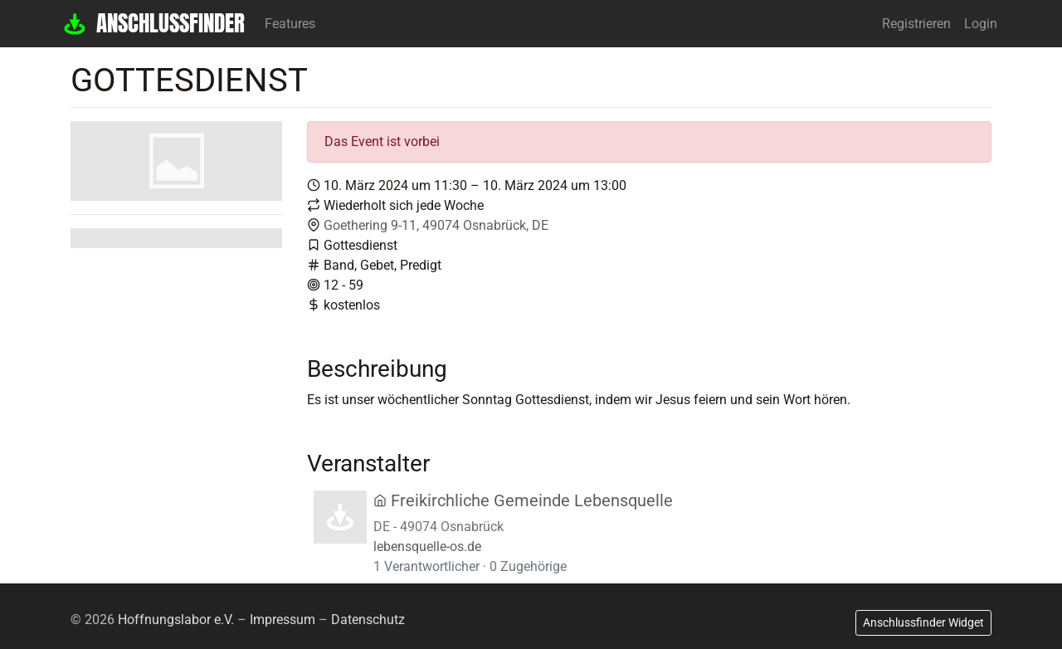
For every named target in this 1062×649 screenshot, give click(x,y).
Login (980, 24)
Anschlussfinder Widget (923, 622)
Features (290, 24)
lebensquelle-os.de (427, 546)
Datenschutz (368, 619)
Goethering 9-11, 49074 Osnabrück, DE (436, 225)
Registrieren (916, 24)
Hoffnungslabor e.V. (176, 619)
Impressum (282, 619)
